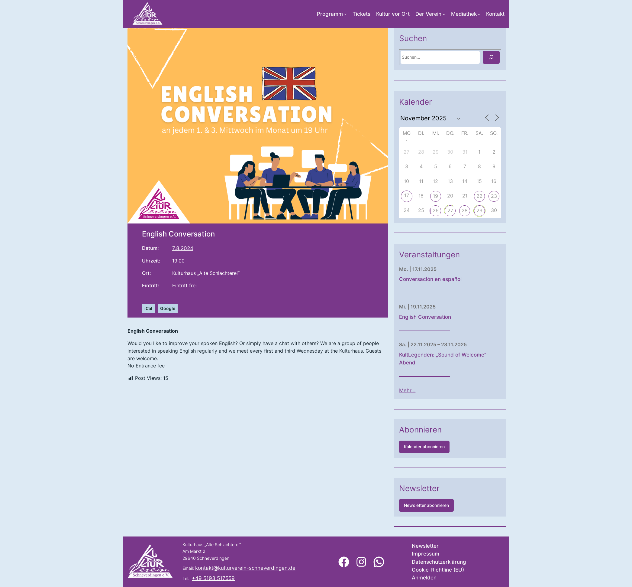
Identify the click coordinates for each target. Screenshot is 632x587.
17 (432, 195)
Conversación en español (456, 279)
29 (505, 210)
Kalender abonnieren (450, 446)
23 (520, 196)
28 (491, 210)
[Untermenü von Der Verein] (444, 14)
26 (462, 210)
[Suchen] (517, 57)
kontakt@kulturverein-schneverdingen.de (245, 568)
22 (505, 196)
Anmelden (424, 578)
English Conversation (451, 317)
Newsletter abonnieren (452, 505)
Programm (330, 14)
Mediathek (464, 14)
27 (476, 210)
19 (461, 196)
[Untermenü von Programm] (345, 14)
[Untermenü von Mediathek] (479, 14)
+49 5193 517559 (213, 578)
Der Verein (428, 14)
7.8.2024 (182, 248)
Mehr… (433, 390)
